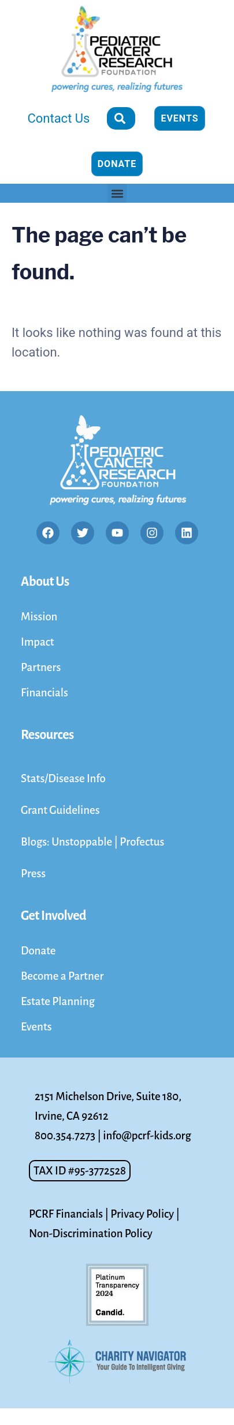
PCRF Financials (66, 1214)
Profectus (142, 842)
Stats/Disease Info (63, 778)
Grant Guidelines (60, 810)
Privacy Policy (142, 1214)
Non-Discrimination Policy (91, 1233)
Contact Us (58, 118)
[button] (117, 193)
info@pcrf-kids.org (147, 1136)
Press (33, 873)
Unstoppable (82, 842)
